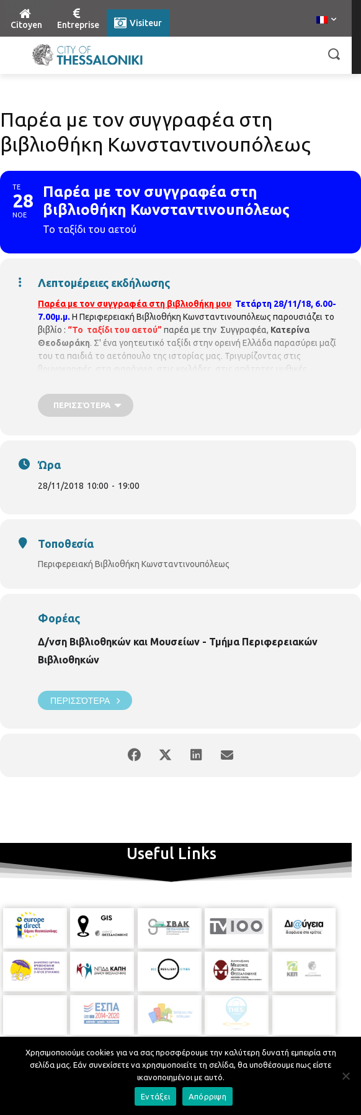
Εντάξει (155, 1096)
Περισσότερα (85, 700)
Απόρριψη (207, 1096)
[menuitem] (326, 20)
